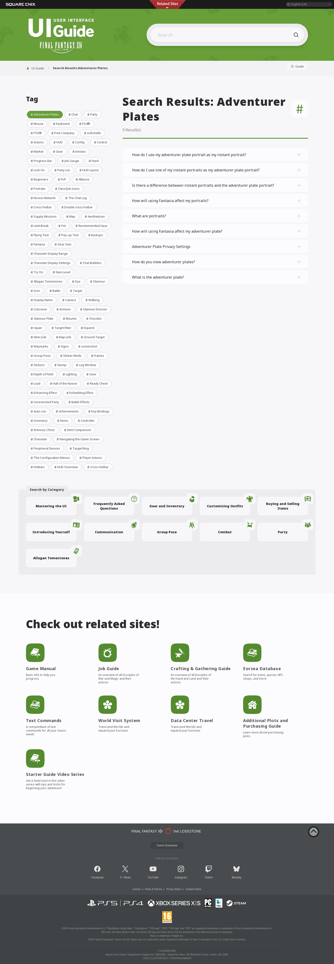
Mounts (69, 318)
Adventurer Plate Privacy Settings (216, 246)
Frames (97, 355)
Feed (93, 161)
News (127, 877)
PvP (61, 179)
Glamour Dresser (93, 309)
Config (77, 142)
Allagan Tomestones (46, 281)
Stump (60, 365)
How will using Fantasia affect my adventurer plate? (216, 231)
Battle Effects (79, 402)
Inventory (39, 420)
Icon (35, 291)
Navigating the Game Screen (78, 439)
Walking (92, 300)
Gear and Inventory (170, 502)
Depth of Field (41, 374)
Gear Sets (62, 244)
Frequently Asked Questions (113, 504)
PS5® (36, 133)
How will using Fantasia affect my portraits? (216, 200)
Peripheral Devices (45, 448)
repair (36, 328)
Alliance (82, 179)
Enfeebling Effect (79, 393)
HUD (58, 142)
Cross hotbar (41, 207)
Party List (62, 170)
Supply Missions (43, 216)
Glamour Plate (41, 318)
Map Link (63, 337)
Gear (57, 151)
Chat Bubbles (90, 263)
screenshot (87, 346)
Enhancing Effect (43, 393)
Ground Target (92, 337)
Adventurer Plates (44, 114)
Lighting (69, 374)
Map (70, 216)
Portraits (37, 188)
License (137, 889)
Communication (114, 528)
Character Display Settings (50, 263)
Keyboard (61, 124)
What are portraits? (216, 216)
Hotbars (37, 467)
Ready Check (97, 383)
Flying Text (39, 235)
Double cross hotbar (77, 207)
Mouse (36, 124)
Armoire (63, 309)
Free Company (62, 133)
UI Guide (35, 68)
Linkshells (92, 133)
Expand (87, 328)
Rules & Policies (153, 889)
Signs (63, 346)
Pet (62, 226)
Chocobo (93, 318)
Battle (54, 291)
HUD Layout (89, 170)
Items (62, 420)
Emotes (79, 151)
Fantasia (37, 244)
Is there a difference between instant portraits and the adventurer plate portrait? (216, 185)
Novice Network (43, 198)
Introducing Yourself (54, 528)
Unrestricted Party (44, 402)
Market (36, 151)
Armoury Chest (42, 430)
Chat (73, 114)
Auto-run (38, 411)
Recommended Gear (91, 226)
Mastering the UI (56, 502)
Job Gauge (70, 161)
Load (35, 383)
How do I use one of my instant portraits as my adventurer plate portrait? (216, 170)
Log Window (85, 365)
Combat (234, 528)
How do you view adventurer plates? (216, 262)
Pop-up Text (68, 235)
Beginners (39, 179)
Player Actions (90, 458)
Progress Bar (41, 161)
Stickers (37, 365)
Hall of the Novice (63, 383)
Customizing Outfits (228, 502)
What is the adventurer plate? (216, 277)
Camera (68, 300)
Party (92, 114)
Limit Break (39, 226)
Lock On (37, 170)
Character (38, 439)
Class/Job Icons (67, 188)
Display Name (41, 300)
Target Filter (61, 328)
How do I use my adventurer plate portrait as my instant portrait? (216, 154)
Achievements (67, 411)
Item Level (61, 272)
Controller (86, 420)
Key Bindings (98, 411)
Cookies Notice (193, 889)
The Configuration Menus (50, 458)
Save (91, 374)
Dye (75, 281)
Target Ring (79, 448)
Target (75, 291)
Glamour (97, 281)
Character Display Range (49, 253)
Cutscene (38, 309)
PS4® (84, 124)
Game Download (167, 845)
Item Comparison (77, 430)
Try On (36, 272)
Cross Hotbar (98, 467)
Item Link (38, 337)
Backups (95, 235)
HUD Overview (66, 467)
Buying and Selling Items (287, 504)
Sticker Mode (70, 355)
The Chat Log (75, 198)
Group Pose (40, 355)
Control (100, 142)
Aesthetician (94, 216)
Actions (37, 142)
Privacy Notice (173, 889)
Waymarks (39, 346)
